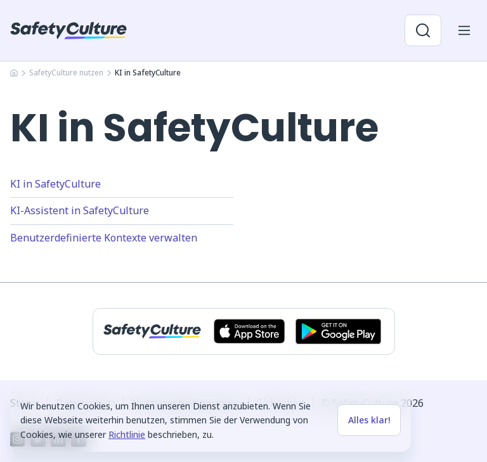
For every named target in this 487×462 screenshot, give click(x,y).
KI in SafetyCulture (55, 184)
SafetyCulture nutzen (66, 72)
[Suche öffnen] (423, 30)
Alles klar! (369, 420)
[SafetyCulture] (68, 30)
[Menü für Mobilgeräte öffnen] (464, 30)
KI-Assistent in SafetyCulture (79, 210)
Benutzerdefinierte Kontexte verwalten (103, 238)
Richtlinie (126, 434)
